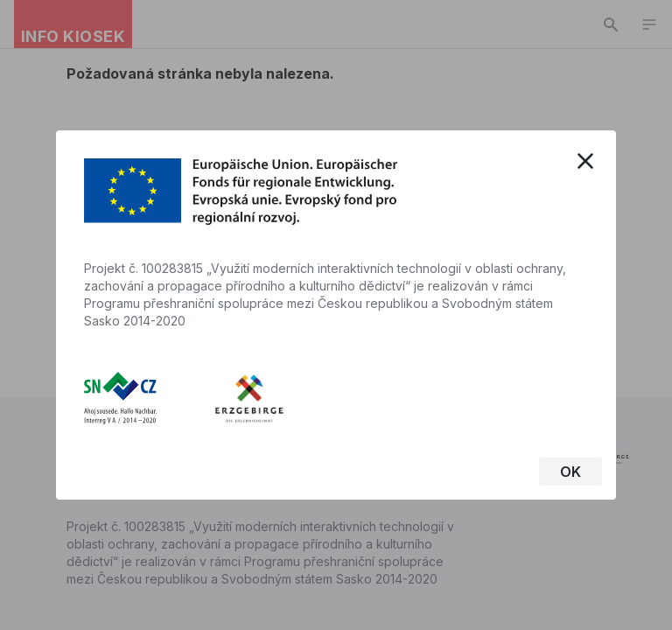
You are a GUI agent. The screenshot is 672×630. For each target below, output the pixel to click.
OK (570, 471)
